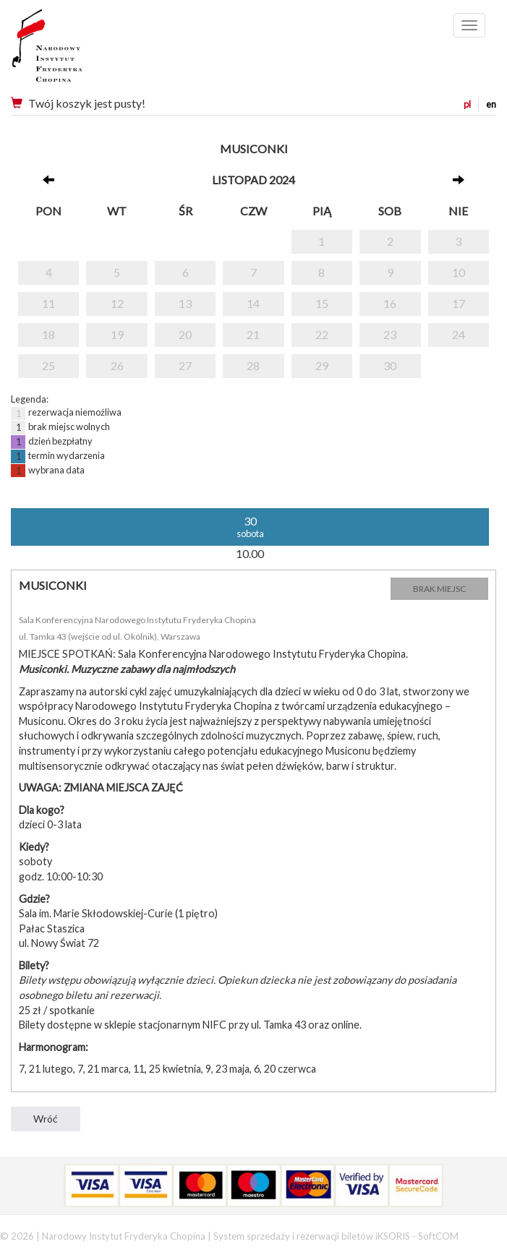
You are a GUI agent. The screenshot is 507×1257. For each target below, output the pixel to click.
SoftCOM (438, 1236)
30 (389, 365)
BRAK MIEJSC (439, 588)
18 (48, 334)
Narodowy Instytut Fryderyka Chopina (74, 50)
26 (117, 365)
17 (458, 303)
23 (389, 334)
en (491, 104)
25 (48, 365)
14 (253, 303)
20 (185, 334)
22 (321, 334)
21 (253, 334)
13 (185, 303)
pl (467, 104)
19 (117, 334)
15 (321, 303)
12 (117, 303)
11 (48, 303)
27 (185, 365)
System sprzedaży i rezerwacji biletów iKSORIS (311, 1236)
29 (321, 365)
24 (458, 334)
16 (389, 303)
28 (253, 365)
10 (458, 272)
